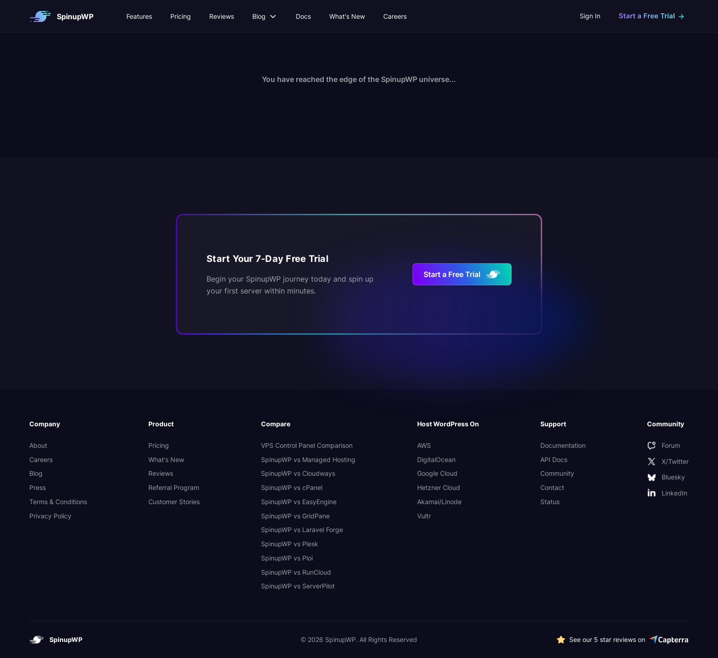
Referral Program (173, 487)
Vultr (424, 516)
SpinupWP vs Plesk (289, 544)
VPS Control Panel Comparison (307, 445)
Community (557, 473)
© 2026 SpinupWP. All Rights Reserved (359, 639)
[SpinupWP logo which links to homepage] (61, 16)
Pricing (180, 16)
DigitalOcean (436, 459)
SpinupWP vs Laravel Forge (302, 529)
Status (550, 502)
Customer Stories (174, 502)
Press (37, 487)
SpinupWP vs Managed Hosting (308, 459)
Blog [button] (264, 16)
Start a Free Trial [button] (647, 15)
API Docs (553, 459)
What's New (347, 16)
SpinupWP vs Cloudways (298, 473)
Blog (36, 473)
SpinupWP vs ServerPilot (298, 586)
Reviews (221, 16)
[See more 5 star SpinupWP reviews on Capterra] (622, 640)
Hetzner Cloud (438, 487)
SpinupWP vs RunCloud (296, 572)
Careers (395, 16)
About (38, 445)
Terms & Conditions (58, 502)
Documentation (563, 445)
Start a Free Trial (462, 274)
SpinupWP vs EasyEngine (299, 502)
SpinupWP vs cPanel (291, 487)
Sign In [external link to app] (590, 16)
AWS (424, 445)
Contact (552, 487)
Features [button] (139, 16)
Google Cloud (437, 473)
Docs (303, 16)
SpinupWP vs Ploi (287, 558)
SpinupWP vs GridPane (295, 516)
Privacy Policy (50, 516)
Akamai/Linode (439, 502)
